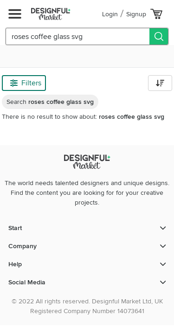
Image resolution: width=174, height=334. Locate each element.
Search (50, 102)
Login (110, 14)
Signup (136, 14)
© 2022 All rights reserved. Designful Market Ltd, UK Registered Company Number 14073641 (87, 306)
